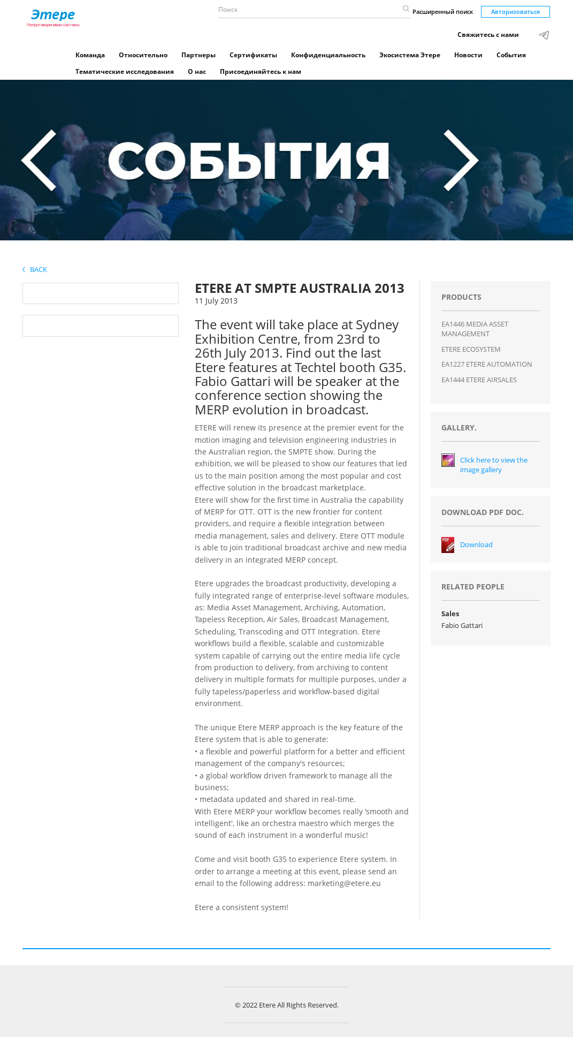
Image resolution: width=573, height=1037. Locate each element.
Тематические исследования (124, 71)
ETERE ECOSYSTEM (471, 349)
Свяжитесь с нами (488, 34)
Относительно (143, 54)
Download (476, 544)
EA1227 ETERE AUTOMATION (486, 364)
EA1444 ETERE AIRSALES (479, 379)
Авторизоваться (515, 11)
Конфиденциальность (328, 54)
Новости (468, 54)
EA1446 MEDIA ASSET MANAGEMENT (474, 329)
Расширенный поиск (442, 11)
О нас (197, 71)
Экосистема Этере (409, 54)
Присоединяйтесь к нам (260, 71)
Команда (90, 54)
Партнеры (198, 54)
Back (34, 269)
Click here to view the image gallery (494, 465)
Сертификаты (253, 54)
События (511, 54)
